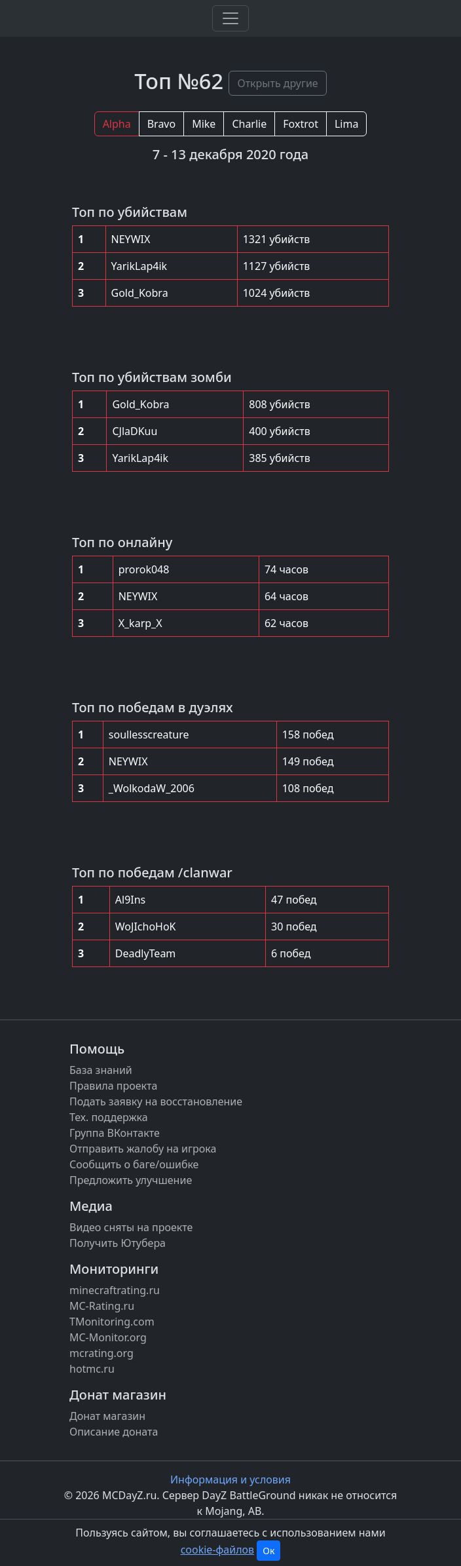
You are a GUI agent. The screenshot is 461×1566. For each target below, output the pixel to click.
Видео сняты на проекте (131, 1227)
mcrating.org (101, 1353)
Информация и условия (230, 1479)
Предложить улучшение (130, 1180)
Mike (203, 124)
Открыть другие (277, 83)
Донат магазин (107, 1416)
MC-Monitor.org (108, 1337)
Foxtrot (300, 124)
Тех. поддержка (108, 1117)
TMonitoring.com (112, 1321)
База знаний (100, 1070)
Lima (346, 124)
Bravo (161, 124)
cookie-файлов (217, 1549)
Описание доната (113, 1431)
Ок (268, 1550)
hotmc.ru (92, 1369)
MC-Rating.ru (101, 1306)
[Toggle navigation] (230, 18)
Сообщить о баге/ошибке (133, 1164)
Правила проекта (113, 1086)
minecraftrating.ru (114, 1290)
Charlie (249, 124)
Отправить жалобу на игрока (142, 1148)
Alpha (117, 124)
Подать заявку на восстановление (155, 1101)
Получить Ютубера (117, 1243)
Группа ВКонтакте (114, 1133)
